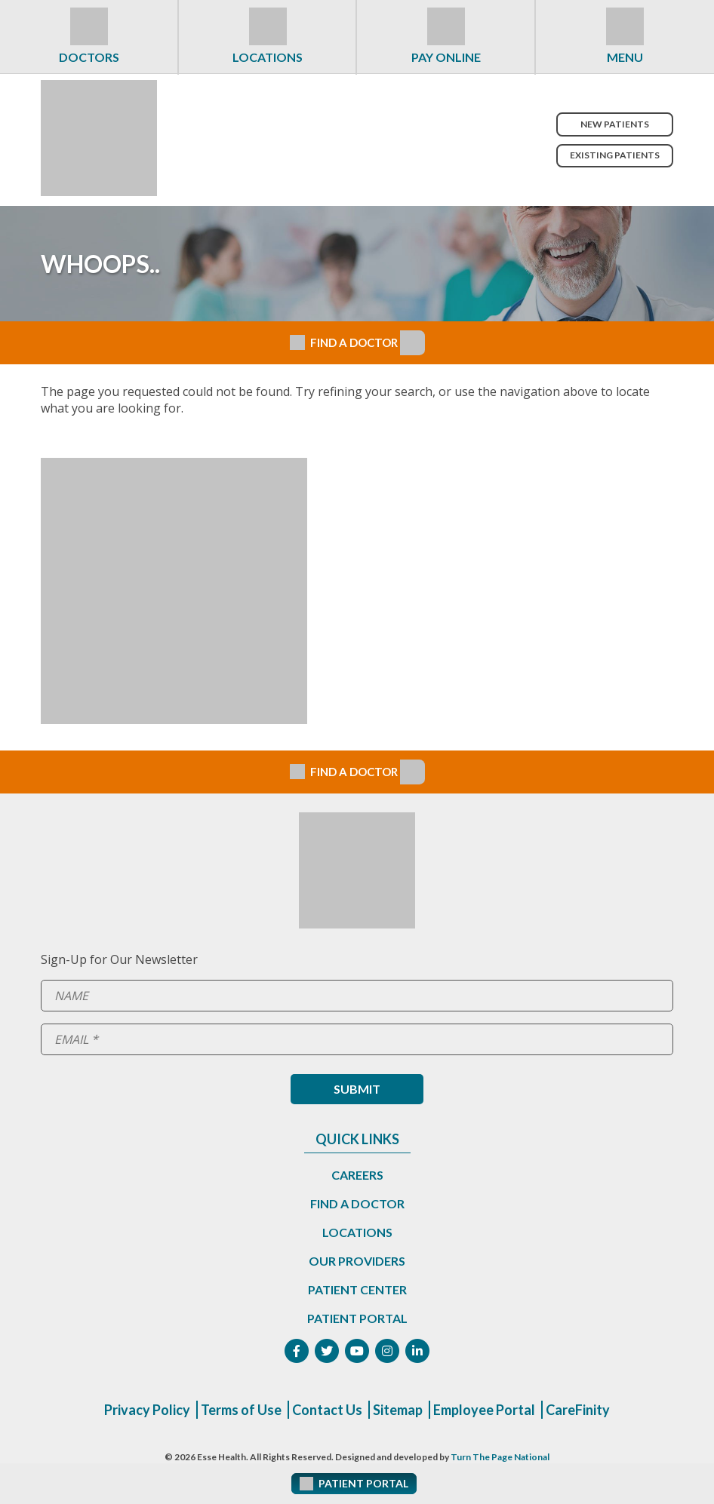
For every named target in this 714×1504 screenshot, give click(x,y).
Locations (267, 57)
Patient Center (357, 1289)
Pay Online (446, 57)
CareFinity (578, 1409)
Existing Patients (615, 155)
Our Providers (357, 1261)
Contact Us (327, 1409)
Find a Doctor (357, 1203)
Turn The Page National (500, 1457)
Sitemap (398, 1409)
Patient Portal (357, 1318)
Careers (357, 1175)
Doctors (89, 57)
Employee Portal (484, 1409)
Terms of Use (241, 1409)
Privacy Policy (147, 1409)
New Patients (614, 124)
